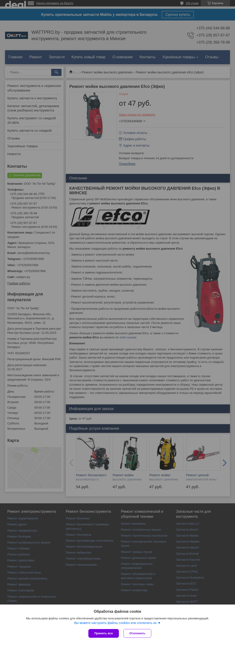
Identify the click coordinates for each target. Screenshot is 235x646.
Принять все (103, 633)
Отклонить (137, 633)
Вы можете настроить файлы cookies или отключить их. (115, 623)
